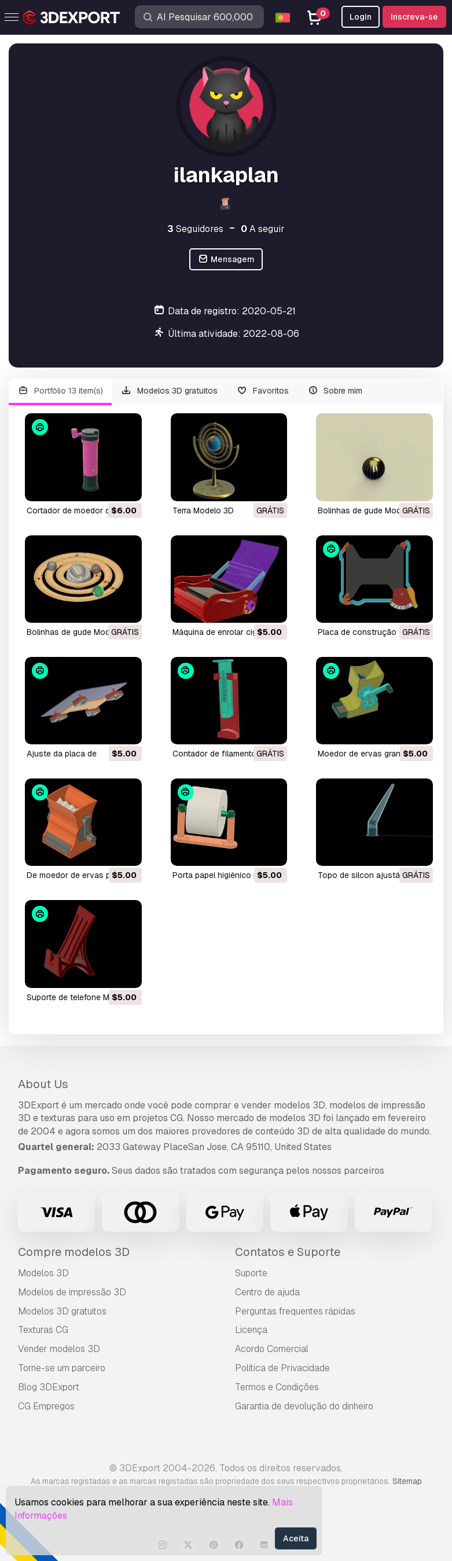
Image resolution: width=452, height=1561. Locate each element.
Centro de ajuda (267, 1292)
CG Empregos (46, 1406)
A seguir (263, 229)
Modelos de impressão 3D (72, 1292)
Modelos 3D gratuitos (169, 390)
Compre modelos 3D (74, 1251)
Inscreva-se (414, 17)
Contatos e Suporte (287, 1251)
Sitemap (407, 1481)
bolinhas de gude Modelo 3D (371, 510)
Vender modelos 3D (59, 1349)
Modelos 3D (43, 1273)
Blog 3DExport (48, 1387)
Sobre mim (335, 390)
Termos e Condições (277, 1387)
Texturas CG (43, 1330)
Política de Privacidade (282, 1368)
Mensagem (226, 259)
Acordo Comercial (271, 1349)
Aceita (295, 1538)
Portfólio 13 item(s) (60, 390)
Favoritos (262, 390)
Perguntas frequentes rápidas (295, 1311)
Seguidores (195, 229)
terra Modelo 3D (203, 510)
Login (361, 17)
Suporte (251, 1273)
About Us (43, 1084)
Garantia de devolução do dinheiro (304, 1406)
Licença (251, 1330)
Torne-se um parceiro (61, 1368)
